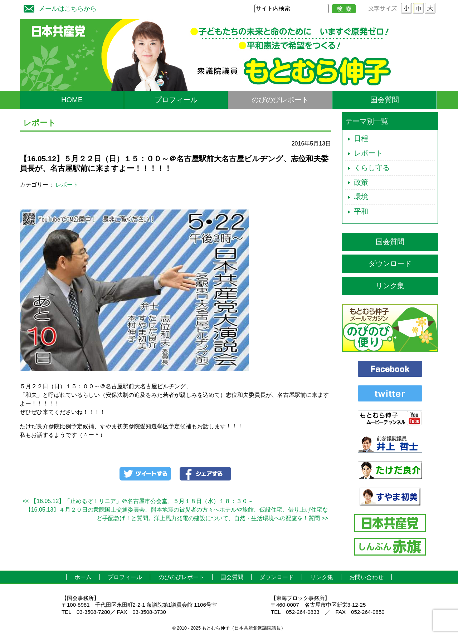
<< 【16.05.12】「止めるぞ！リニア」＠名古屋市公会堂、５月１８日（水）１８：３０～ (138, 501)
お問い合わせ (366, 577)
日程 (361, 138)
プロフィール (176, 100)
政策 (361, 182)
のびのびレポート (280, 100)
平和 (361, 211)
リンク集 (390, 286)
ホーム (83, 577)
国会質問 (384, 100)
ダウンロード (390, 263)
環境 (361, 197)
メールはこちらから (58, 7)
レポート (66, 185)
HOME (72, 100)
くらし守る (372, 168)
